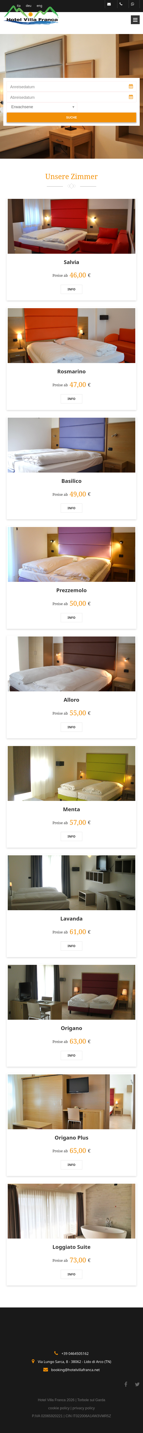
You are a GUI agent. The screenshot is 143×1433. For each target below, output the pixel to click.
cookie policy (59, 1408)
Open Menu (135, 19)
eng (39, 5)
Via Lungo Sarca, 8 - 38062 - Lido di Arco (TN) (74, 1361)
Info (71, 289)
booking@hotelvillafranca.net (75, 1369)
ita (19, 5)
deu (28, 5)
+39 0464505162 (74, 1353)
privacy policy (83, 1408)
